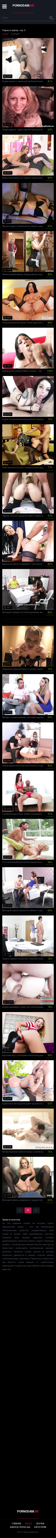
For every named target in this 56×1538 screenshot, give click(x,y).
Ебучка (40, 1523)
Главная (16, 1523)
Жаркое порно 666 (20, 1527)
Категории (40, 1527)
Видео (28, 1523)
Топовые (15, 34)
